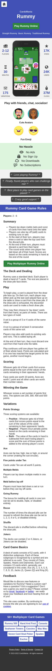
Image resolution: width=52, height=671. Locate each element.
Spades (40, 634)
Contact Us (39, 649)
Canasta (43, 623)
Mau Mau (42, 629)
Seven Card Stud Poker (20, 634)
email (12, 591)
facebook (20, 591)
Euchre (23, 639)
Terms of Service (27, 649)
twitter (31, 591)
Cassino (30, 629)
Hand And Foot (28, 623)
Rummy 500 (11, 623)
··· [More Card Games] (31, 639)
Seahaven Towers (14, 629)
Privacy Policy (14, 649)
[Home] (4, 4)
